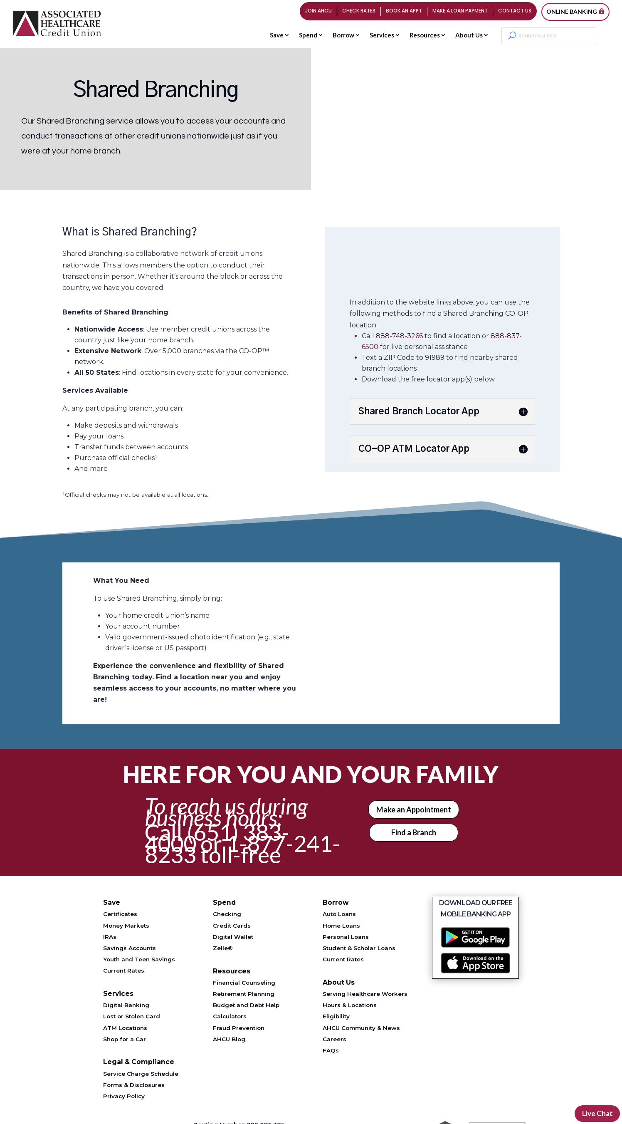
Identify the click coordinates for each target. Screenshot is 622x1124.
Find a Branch (413, 832)
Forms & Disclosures (134, 1085)
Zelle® (223, 948)
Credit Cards (232, 925)
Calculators (230, 1016)
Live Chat (596, 1113)
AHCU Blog (229, 1039)
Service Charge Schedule (140, 1073)
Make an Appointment (413, 809)
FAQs (331, 1050)
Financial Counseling (244, 982)
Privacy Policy (124, 1096)
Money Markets (126, 925)
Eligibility (336, 1016)
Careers (334, 1039)
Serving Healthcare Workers (365, 993)
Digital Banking (126, 1005)
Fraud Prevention (238, 1028)
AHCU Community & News (361, 1028)
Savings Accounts (129, 948)
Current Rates (123, 970)
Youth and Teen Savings (139, 959)
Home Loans (341, 925)
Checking (227, 914)
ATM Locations (125, 1028)
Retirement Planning (243, 993)
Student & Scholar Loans (359, 948)
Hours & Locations (350, 1005)
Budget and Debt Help (246, 1005)
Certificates (120, 914)
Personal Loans (346, 936)
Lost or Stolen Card (131, 1016)
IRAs (109, 936)
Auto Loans (339, 914)
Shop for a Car (124, 1039)
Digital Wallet (233, 936)
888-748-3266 (399, 336)
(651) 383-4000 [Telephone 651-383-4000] (217, 838)
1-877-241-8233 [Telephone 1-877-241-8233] (242, 849)
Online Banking (571, 11)
